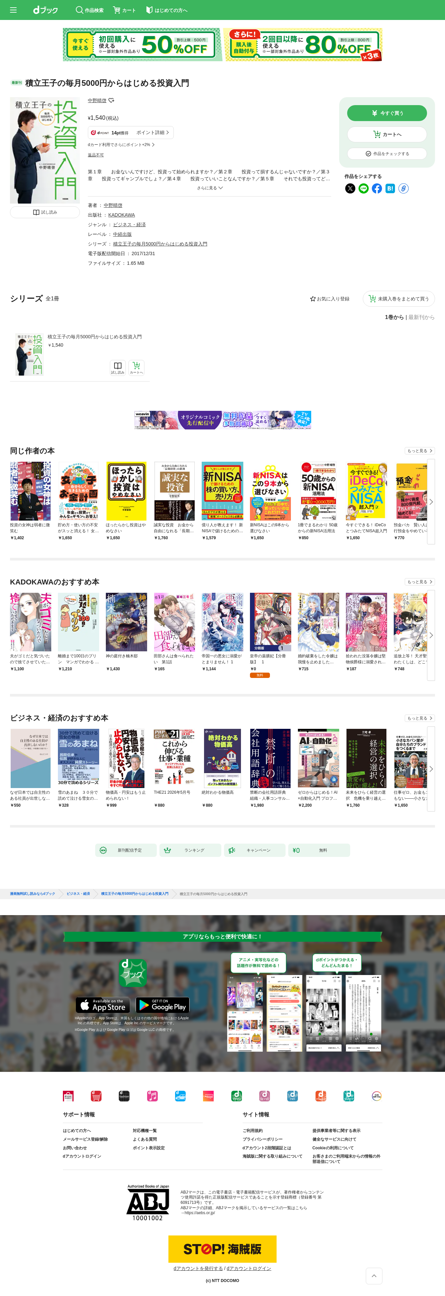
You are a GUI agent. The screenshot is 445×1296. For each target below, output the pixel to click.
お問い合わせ (75, 1148)
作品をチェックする (391, 153)
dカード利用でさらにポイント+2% (119, 144)
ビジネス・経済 (129, 224)
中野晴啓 (97, 100)
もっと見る (417, 450)
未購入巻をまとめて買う (403, 298)
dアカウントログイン (82, 1156)
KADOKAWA (122, 215)
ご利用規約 (253, 1130)
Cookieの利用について (333, 1148)
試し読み (49, 212)
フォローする (111, 100)
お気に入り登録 (333, 298)
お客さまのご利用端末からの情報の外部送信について (346, 1159)
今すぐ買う (392, 113)
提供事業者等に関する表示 (336, 1130)
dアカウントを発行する (198, 1268)
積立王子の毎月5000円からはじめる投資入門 (95, 336)
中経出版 (122, 234)
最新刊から (421, 317)
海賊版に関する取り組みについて (273, 1156)
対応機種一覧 (145, 1130)
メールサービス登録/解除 (85, 1139)
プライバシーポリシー (263, 1139)
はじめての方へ (77, 1130)
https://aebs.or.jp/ (200, 1213)
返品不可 (96, 155)
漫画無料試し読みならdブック (32, 893)
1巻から (394, 317)
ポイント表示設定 (149, 1148)
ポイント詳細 (150, 132)
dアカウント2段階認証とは (267, 1148)
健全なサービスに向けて (334, 1139)
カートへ (392, 134)
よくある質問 (145, 1139)
